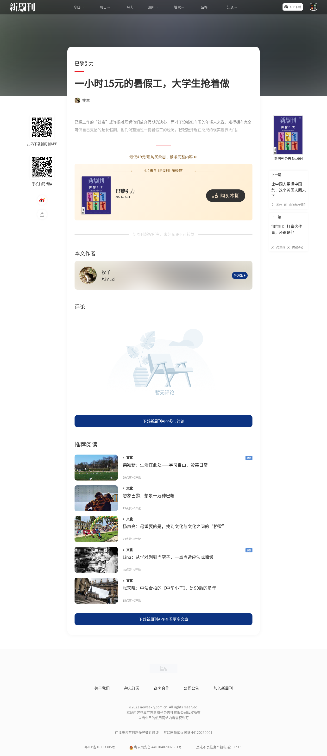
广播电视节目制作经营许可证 (137, 732)
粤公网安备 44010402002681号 (158, 747)
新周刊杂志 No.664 (288, 158)
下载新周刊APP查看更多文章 (163, 619)
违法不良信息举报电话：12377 (219, 747)
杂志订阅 (131, 688)
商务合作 (161, 688)
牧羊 (82, 100)
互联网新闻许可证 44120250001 (188, 732)
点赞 (42, 214)
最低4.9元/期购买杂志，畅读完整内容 (163, 157)
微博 (42, 200)
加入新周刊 (223, 688)
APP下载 (295, 7)
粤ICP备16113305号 (99, 747)
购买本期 (225, 195)
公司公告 (191, 688)
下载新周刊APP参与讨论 (163, 421)
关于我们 (102, 688)
